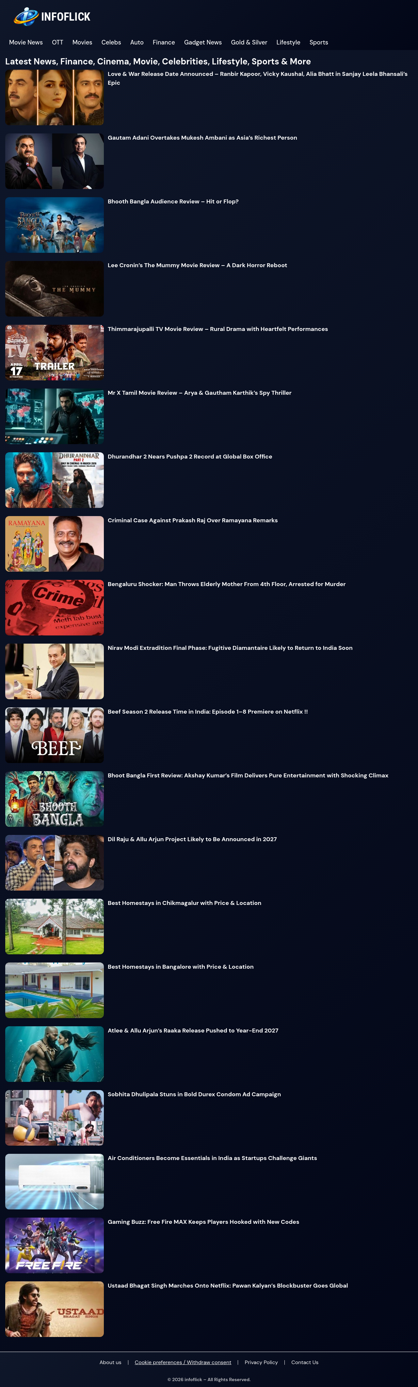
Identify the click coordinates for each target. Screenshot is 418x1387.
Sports (319, 42)
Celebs (111, 42)
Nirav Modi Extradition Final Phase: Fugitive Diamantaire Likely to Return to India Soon (230, 648)
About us (110, 1362)
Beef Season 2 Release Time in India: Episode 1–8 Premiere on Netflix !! (208, 712)
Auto (137, 42)
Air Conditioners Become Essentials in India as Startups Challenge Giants (212, 1158)
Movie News (26, 42)
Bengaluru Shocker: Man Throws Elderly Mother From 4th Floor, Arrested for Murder (227, 584)
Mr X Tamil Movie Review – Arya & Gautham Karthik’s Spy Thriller (200, 393)
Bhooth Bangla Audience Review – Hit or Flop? (173, 201)
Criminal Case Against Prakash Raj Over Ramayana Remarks (193, 520)
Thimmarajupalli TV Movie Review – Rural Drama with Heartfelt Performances (218, 329)
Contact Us (304, 1362)
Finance (164, 42)
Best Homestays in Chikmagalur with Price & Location (184, 903)
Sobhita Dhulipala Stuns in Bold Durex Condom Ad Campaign (194, 1094)
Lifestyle (288, 42)
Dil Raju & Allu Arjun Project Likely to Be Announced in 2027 (192, 839)
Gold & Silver (249, 42)
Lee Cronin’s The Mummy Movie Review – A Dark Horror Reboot (197, 265)
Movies (82, 42)
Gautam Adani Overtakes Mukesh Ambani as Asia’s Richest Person (202, 138)
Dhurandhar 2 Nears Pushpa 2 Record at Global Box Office (190, 456)
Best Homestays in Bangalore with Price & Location (181, 967)
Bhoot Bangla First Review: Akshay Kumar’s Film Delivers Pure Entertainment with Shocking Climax (248, 775)
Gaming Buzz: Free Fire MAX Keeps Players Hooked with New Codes (203, 1222)
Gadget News (203, 42)
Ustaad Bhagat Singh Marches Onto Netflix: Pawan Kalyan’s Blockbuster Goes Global (228, 1286)
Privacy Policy (261, 1362)
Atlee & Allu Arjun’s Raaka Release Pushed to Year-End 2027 (193, 1030)
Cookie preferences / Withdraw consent (183, 1362)
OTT (57, 42)
